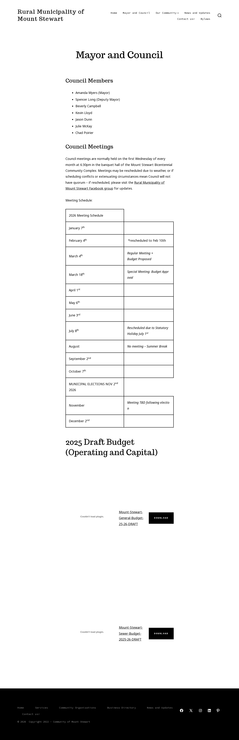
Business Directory (121, 707)
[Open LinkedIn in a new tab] (209, 710)
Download (161, 518)
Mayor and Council (136, 12)
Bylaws (205, 18)
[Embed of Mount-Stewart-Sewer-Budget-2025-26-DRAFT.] (92, 632)
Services (41, 707)
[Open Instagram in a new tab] (200, 710)
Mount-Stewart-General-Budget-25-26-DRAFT (131, 518)
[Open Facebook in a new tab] (181, 710)
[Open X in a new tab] (191, 710)
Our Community (167, 12)
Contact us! (186, 18)
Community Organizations (77, 707)
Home (114, 12)
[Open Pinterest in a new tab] (218, 710)
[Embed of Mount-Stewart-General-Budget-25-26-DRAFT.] (92, 516)
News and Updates (197, 12)
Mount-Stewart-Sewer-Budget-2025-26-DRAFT (131, 633)
